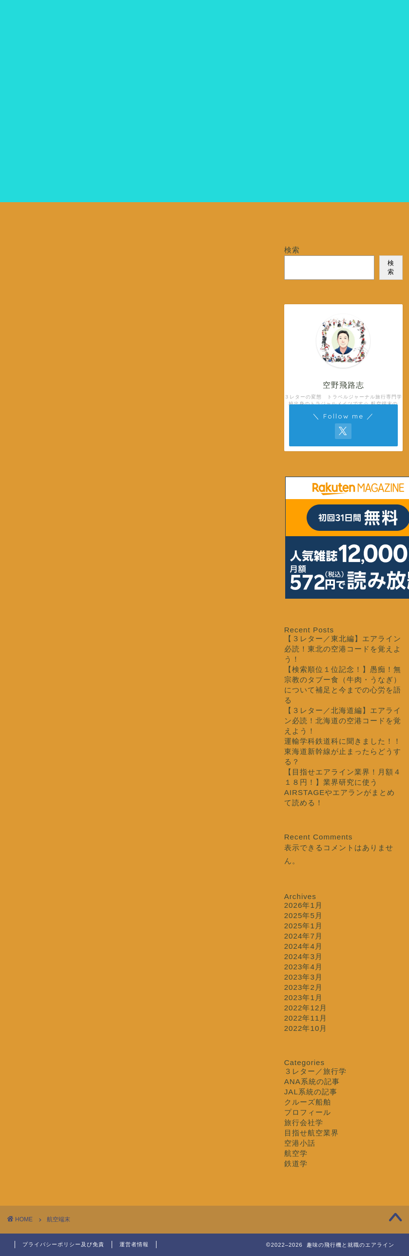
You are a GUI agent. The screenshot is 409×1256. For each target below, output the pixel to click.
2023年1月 (303, 997)
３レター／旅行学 (237, 220)
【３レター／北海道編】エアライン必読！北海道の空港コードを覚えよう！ (342, 720)
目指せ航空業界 (172, 220)
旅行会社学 (303, 1122)
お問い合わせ (366, 220)
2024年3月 (303, 956)
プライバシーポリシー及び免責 (63, 1244)
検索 (292, 250)
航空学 (296, 1153)
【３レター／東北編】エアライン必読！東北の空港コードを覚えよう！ (342, 648)
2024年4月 (303, 946)
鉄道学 (296, 1163)
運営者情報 (134, 1244)
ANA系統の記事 (312, 1081)
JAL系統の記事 (310, 1092)
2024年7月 (303, 936)
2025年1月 (303, 925)
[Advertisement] (204, 133)
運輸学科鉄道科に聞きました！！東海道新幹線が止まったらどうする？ (342, 751)
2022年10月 (306, 1028)
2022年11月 (306, 1018)
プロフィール (107, 220)
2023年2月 (303, 987)
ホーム (42, 220)
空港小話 (299, 1143)
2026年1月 (303, 905)
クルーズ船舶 (301, 220)
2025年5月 (303, 915)
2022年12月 (306, 1008)
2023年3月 (303, 977)
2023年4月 (303, 967)
